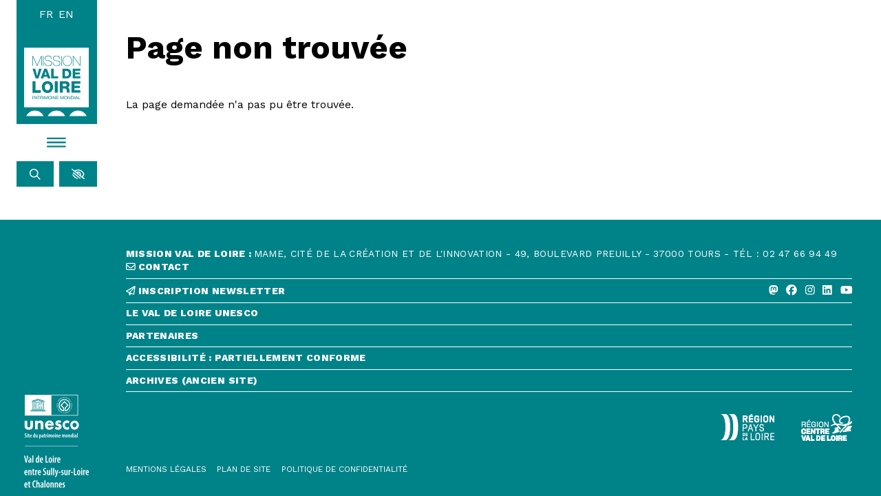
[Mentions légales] (166, 470)
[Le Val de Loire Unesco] (489, 316)
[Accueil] (56, 82)
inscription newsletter (206, 291)
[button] (78, 174)
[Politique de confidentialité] (344, 470)
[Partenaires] (489, 339)
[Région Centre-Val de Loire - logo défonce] (826, 427)
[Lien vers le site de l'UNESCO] (57, 441)
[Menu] (57, 143)
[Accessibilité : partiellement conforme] (489, 361)
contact (157, 267)
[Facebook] (791, 291)
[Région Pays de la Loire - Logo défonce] (747, 427)
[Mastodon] (773, 291)
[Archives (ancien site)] (489, 384)
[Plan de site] (243, 470)
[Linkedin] (827, 291)
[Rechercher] (35, 174)
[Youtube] (846, 291)
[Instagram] (810, 291)
